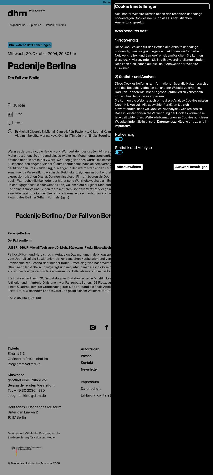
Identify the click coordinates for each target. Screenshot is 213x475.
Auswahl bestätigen (191, 167)
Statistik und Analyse (133, 149)
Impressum (122, 126)
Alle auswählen (129, 167)
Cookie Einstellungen (136, 6)
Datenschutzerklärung (172, 121)
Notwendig (124, 136)
